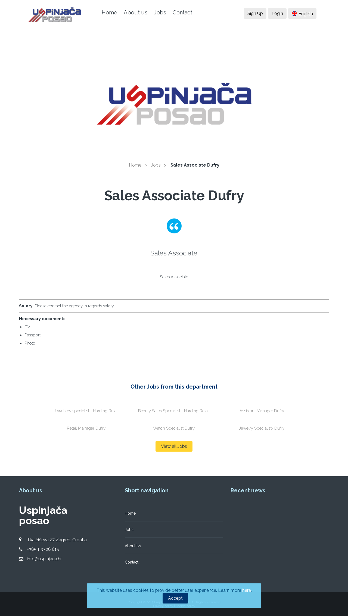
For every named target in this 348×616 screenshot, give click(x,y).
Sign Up (255, 13)
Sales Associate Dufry (194, 165)
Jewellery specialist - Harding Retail (86, 410)
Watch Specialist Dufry (174, 428)
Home (109, 12)
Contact (182, 12)
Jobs (160, 12)
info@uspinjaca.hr (44, 558)
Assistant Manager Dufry (262, 410)
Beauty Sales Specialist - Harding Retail (174, 410)
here (246, 590)
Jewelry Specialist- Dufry (261, 428)
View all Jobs (174, 446)
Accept (175, 598)
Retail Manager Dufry (86, 428)
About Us (133, 546)
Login (277, 13)
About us (135, 12)
